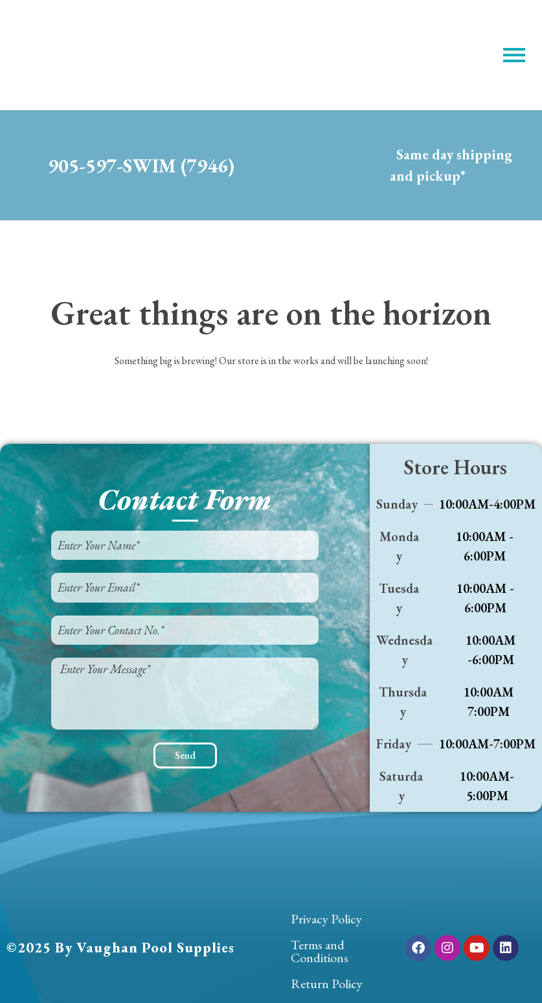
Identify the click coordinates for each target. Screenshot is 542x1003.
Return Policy (327, 983)
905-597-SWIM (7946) (141, 165)
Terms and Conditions (319, 951)
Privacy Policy (326, 918)
